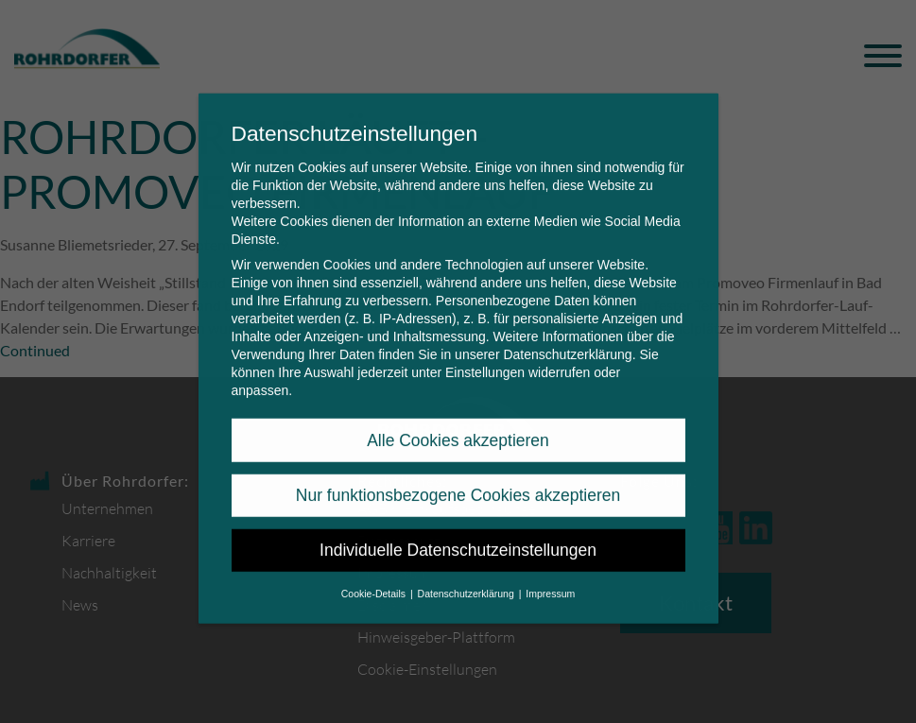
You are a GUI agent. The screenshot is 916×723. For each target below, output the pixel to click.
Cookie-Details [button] (374, 580)
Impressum (550, 580)
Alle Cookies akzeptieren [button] (458, 427)
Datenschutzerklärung (567, 342)
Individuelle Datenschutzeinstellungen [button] (458, 537)
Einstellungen (485, 360)
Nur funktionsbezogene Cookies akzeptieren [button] (458, 482)
